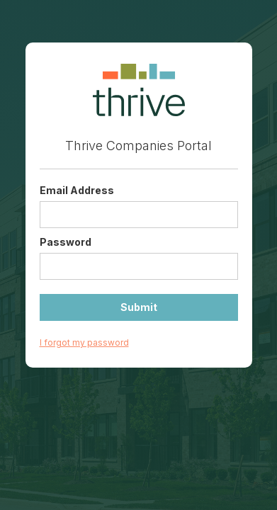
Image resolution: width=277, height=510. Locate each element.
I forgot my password (84, 342)
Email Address (77, 190)
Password (65, 242)
